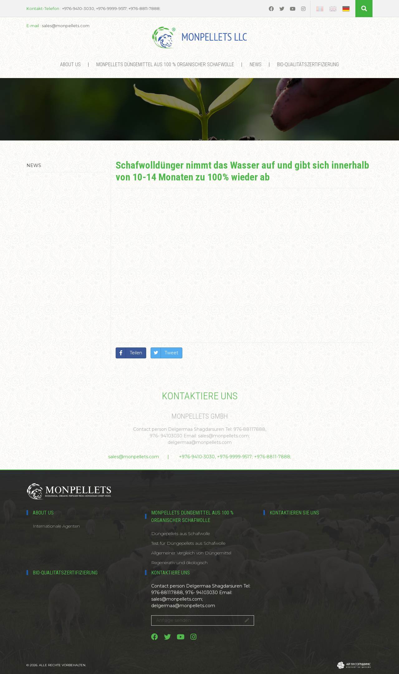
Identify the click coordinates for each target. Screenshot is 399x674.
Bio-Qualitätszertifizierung (308, 64)
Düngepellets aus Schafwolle (180, 533)
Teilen (136, 353)
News (256, 64)
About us (70, 64)
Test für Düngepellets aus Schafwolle (188, 543)
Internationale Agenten (56, 526)
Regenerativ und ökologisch (179, 562)
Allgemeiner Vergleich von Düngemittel (191, 553)
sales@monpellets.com (133, 457)
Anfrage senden (202, 620)
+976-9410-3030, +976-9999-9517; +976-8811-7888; (235, 457)
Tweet (171, 353)
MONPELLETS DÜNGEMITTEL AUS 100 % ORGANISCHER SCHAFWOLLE (165, 64)
